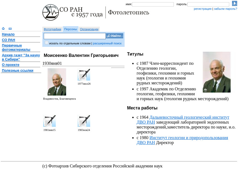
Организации (89, 29)
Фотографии (52, 29)
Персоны (70, 29)
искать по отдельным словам (69, 43)
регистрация (202, 8)
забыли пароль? (225, 8)
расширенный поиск (107, 43)
